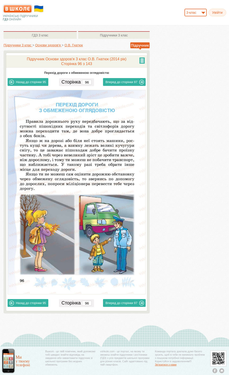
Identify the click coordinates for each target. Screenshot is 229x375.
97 (124, 82)
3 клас (40, 35)
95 (27, 82)
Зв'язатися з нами (165, 364)
